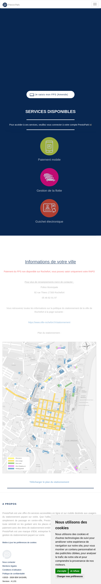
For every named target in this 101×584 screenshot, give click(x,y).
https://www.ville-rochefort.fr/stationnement (49, 322)
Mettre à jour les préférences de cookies (19, 542)
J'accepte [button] (62, 571)
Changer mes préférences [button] (70, 576)
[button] (50, 94)
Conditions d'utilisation (11, 570)
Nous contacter (8, 562)
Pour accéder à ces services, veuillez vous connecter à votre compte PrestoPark (49, 124)
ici (91, 124)
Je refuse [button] (74, 571)
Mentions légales (9, 566)
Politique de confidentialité (13, 574)
